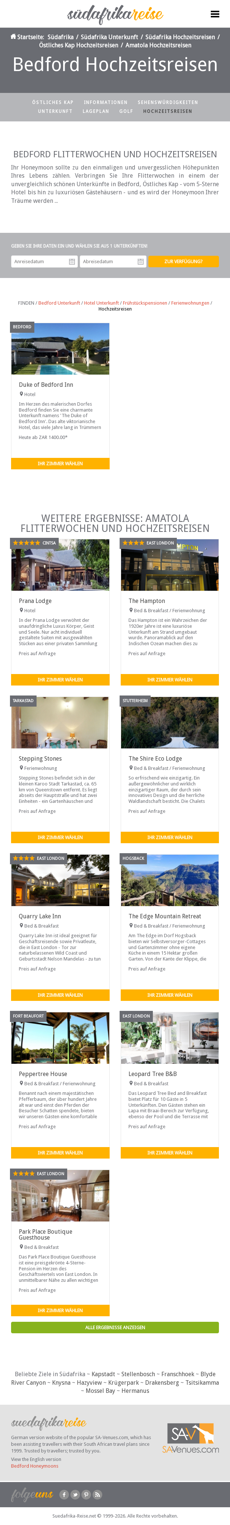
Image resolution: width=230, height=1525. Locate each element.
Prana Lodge (35, 600)
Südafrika (60, 37)
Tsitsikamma (202, 1382)
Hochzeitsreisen (167, 111)
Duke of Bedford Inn (46, 384)
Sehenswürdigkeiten (168, 102)
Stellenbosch (138, 1374)
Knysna (61, 1382)
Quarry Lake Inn (40, 916)
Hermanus (135, 1390)
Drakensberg (162, 1382)
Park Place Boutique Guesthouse (45, 1234)
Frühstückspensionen (145, 303)
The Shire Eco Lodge (155, 758)
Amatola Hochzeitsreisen (158, 45)
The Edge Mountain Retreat (164, 916)
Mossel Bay (100, 1390)
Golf (126, 111)
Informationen (106, 102)
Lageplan (96, 111)
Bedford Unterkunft (59, 303)
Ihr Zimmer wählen (60, 463)
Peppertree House (43, 1073)
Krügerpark (123, 1382)
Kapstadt (103, 1374)
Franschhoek (177, 1374)
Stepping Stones (40, 758)
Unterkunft (55, 111)
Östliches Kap (53, 102)
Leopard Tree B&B (152, 1073)
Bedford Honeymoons (34, 1466)
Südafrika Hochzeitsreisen (180, 37)
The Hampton (146, 600)
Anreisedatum (72, 262)
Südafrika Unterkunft (109, 37)
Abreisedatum (141, 262)
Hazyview (89, 1382)
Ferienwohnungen (190, 303)
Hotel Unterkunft (101, 303)
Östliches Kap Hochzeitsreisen (78, 45)
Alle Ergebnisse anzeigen (115, 1327)
